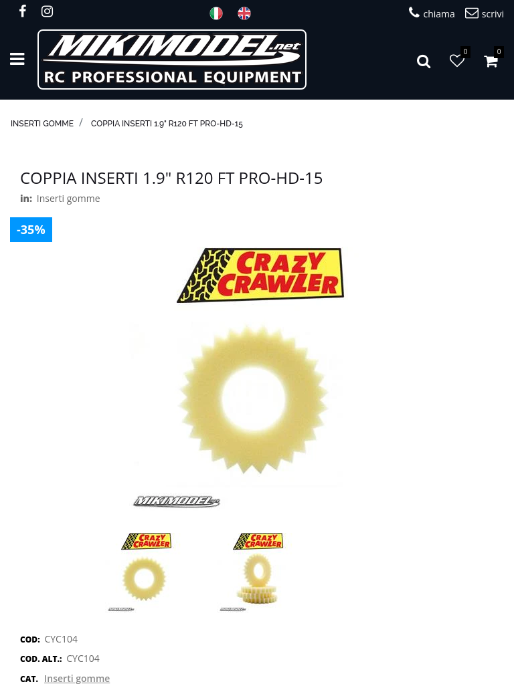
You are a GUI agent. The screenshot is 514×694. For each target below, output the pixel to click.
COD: (30, 639)
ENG (248, 13)
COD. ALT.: (41, 659)
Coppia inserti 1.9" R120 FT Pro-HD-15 (167, 123)
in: (26, 198)
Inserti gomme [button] (77, 678)
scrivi (484, 13)
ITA (220, 13)
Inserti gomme (42, 123)
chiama (431, 13)
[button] (423, 59)
